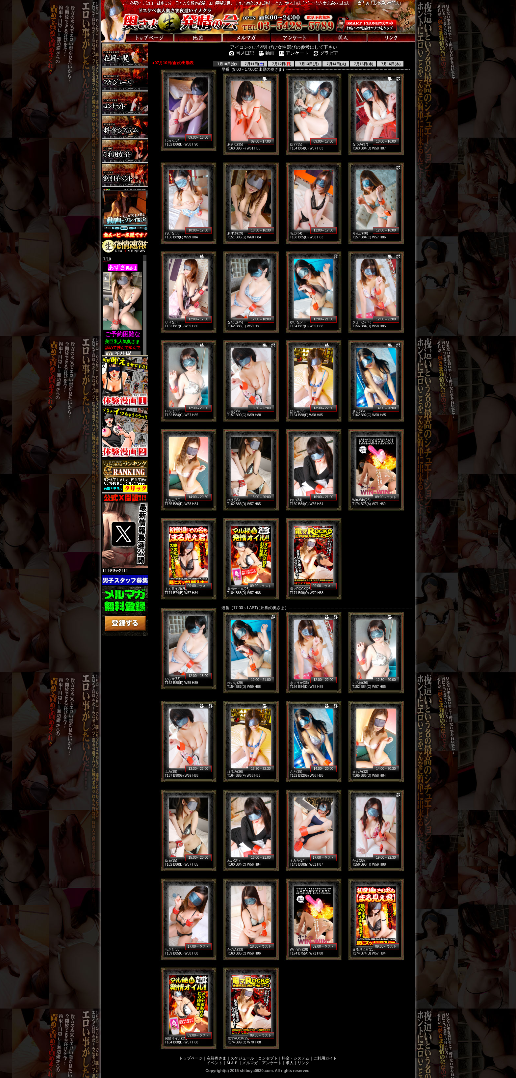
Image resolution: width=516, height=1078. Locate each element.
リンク (303, 1063)
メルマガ (250, 1063)
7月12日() (281, 64)
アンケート (272, 1063)
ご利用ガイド (325, 1058)
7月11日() (254, 64)
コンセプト (268, 1058)
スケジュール (242, 1058)
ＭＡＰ (232, 1063)
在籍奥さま (216, 1058)
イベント (214, 1063)
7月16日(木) (390, 64)
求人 (290, 1063)
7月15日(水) (363, 64)
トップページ (191, 1058)
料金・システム (295, 1058)
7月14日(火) (336, 64)
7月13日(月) (308, 64)
